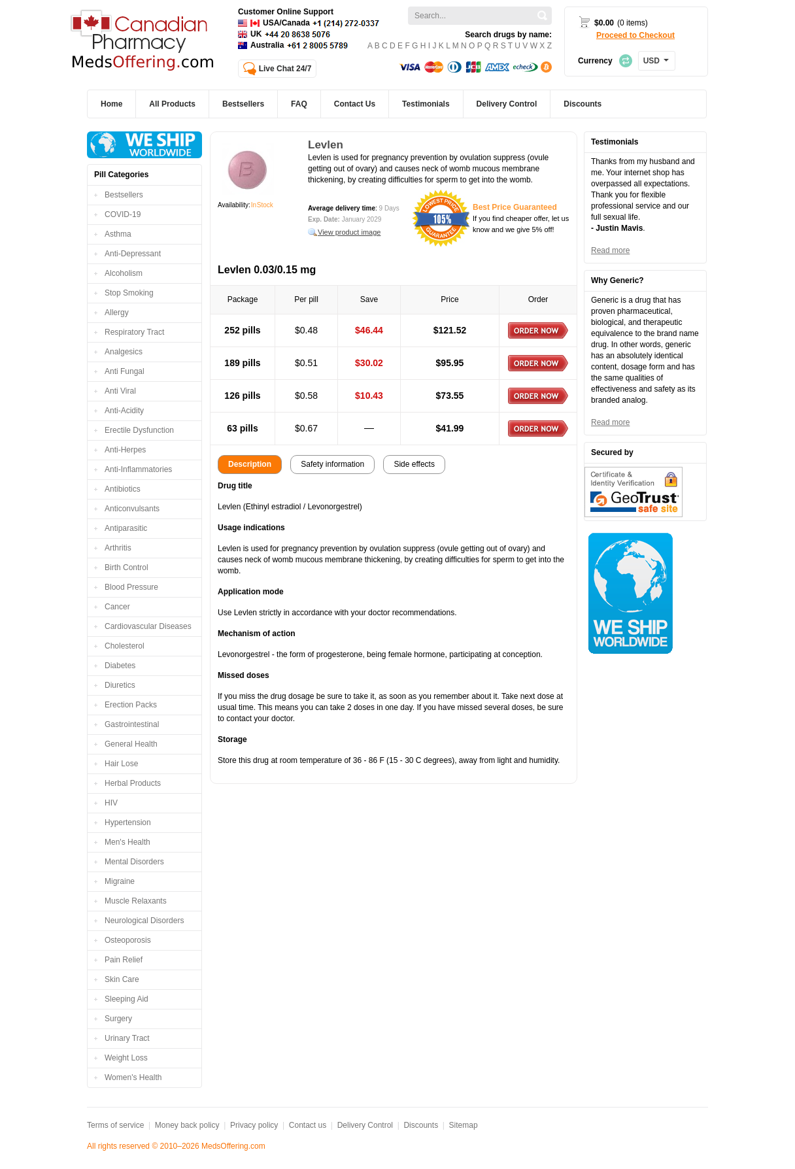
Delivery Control (365, 1125)
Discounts (420, 1125)
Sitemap (463, 1125)
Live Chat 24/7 (285, 68)
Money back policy (187, 1125)
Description (249, 464)
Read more (610, 250)
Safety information (332, 464)
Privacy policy (254, 1125)
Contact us (307, 1125)
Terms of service (115, 1125)
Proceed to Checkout (635, 35)
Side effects (414, 464)
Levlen (325, 145)
